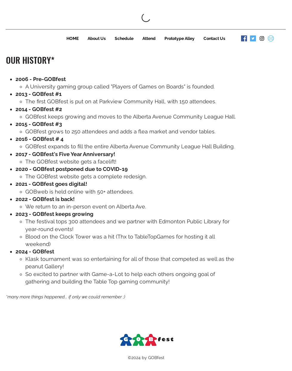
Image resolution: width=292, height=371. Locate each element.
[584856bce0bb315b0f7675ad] (271, 38)
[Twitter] (253, 38)
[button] (96, 38)
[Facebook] (244, 38)
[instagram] (262, 38)
